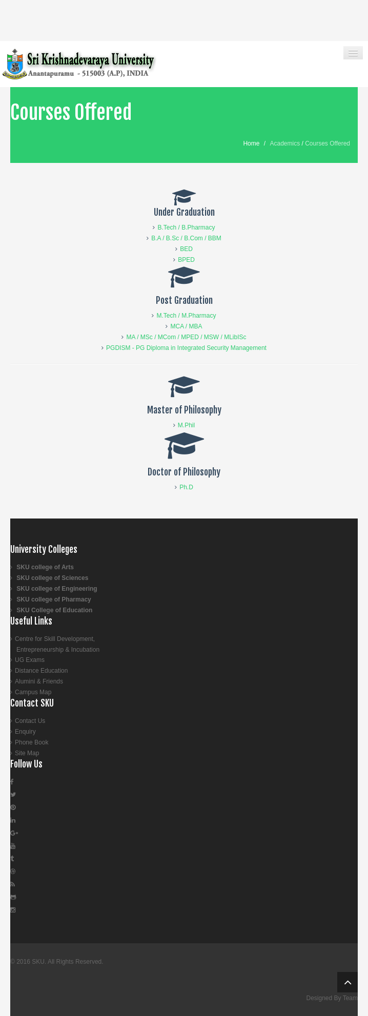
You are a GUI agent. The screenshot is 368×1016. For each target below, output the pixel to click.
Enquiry (25, 731)
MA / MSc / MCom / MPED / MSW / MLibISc (186, 337)
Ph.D (186, 487)
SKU (38, 961)
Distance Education (41, 670)
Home (251, 143)
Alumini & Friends (39, 681)
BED (186, 249)
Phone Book (31, 742)
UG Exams (30, 659)
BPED (186, 259)
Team (350, 998)
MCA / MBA (186, 326)
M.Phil (186, 425)
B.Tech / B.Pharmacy (186, 227)
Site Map (27, 753)
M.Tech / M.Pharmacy (186, 315)
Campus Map (33, 692)
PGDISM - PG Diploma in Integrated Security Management (186, 347)
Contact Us (30, 720)
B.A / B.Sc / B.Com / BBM (186, 238)
